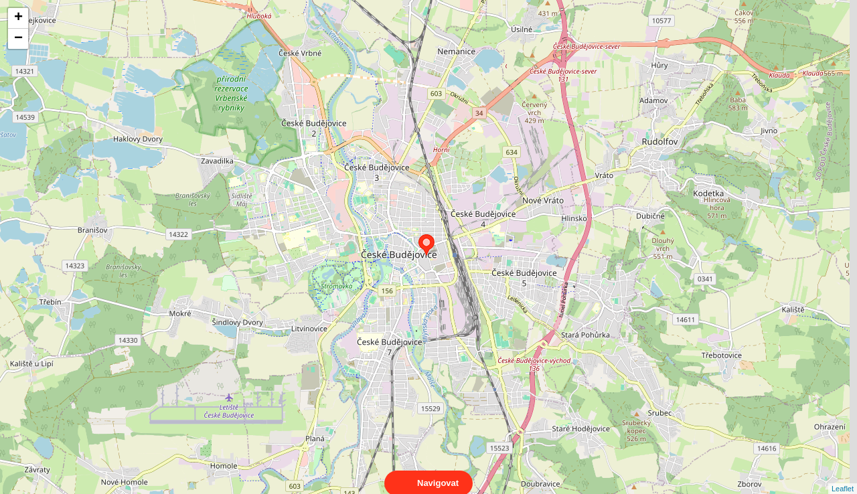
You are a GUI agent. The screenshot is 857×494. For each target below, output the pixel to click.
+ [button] (18, 18)
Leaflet (843, 477)
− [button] (18, 39)
